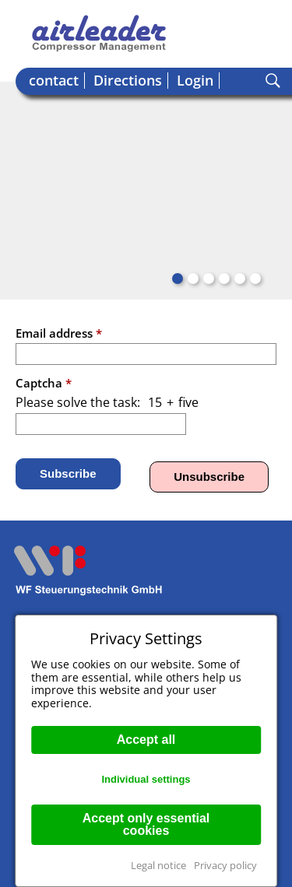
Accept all (146, 739)
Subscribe (68, 473)
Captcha (44, 383)
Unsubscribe (209, 476)
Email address (59, 333)
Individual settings (145, 779)
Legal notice (158, 865)
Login (195, 80)
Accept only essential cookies (146, 824)
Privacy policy (225, 865)
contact (54, 80)
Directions (127, 80)
